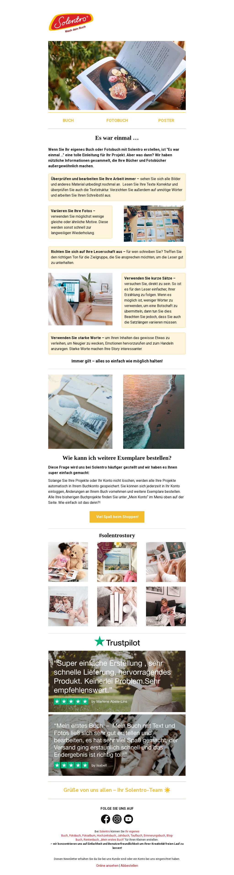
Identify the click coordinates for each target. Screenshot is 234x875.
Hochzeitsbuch (106, 835)
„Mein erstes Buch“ (112, 839)
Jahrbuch (123, 835)
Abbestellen (129, 865)
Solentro (104, 831)
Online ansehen (107, 865)
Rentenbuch (91, 839)
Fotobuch (75, 835)
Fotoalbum (89, 835)
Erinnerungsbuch (154, 835)
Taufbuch (136, 835)
